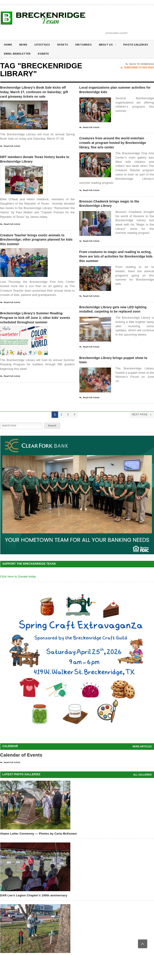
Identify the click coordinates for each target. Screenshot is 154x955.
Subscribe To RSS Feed (137, 67)
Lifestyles (45, 44)
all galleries (142, 804)
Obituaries (89, 44)
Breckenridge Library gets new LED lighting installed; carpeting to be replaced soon (115, 333)
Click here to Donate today (18, 606)
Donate (82, 53)
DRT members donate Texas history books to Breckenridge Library (34, 171)
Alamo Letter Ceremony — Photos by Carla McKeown (38, 863)
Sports (67, 44)
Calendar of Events (21, 784)
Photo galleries (17, 53)
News (24, 44)
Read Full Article (10, 154)
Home (8, 44)
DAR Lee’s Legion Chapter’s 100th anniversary (33, 925)
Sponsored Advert (117, 33)
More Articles (142, 776)
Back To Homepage (140, 64)
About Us (115, 45)
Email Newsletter (53, 53)
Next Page (142, 444)
